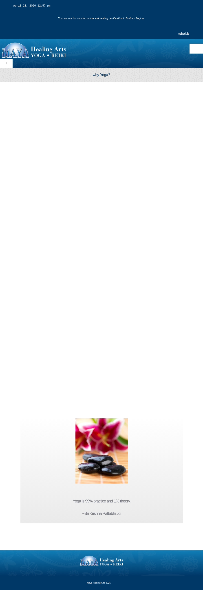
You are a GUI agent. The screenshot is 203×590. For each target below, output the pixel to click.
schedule (183, 33)
